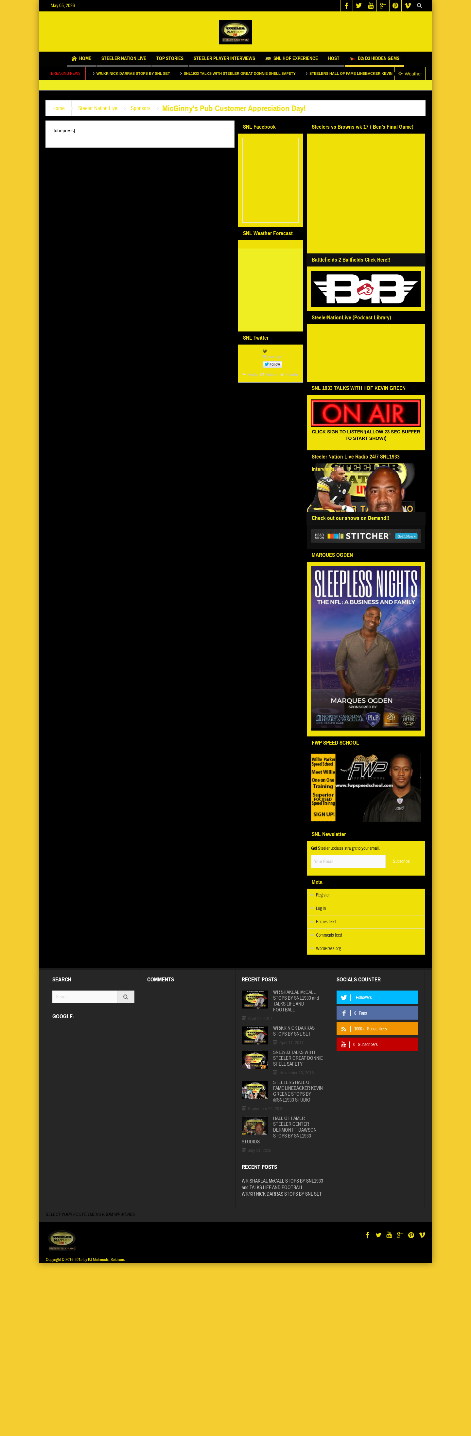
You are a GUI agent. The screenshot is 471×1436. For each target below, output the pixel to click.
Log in (321, 909)
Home (81, 59)
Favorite (291, 374)
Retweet (271, 374)
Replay (253, 374)
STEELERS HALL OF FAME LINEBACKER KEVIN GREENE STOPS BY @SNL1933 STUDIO (298, 1091)
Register (323, 895)
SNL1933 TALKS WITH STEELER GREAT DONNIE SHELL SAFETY (248, 73)
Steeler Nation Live (123, 61)
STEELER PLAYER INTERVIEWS (224, 61)
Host (333, 61)
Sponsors (140, 108)
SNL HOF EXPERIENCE (291, 59)
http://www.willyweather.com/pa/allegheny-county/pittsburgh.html (269, 324)
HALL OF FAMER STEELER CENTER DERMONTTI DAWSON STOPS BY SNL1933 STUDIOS (279, 1130)
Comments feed (329, 935)
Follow (275, 364)
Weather (410, 73)
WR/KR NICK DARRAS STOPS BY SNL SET (142, 73)
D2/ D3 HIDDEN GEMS (374, 59)
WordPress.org (328, 949)
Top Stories (169, 61)
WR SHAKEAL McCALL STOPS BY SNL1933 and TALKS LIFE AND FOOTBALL (296, 1001)
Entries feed (326, 922)
